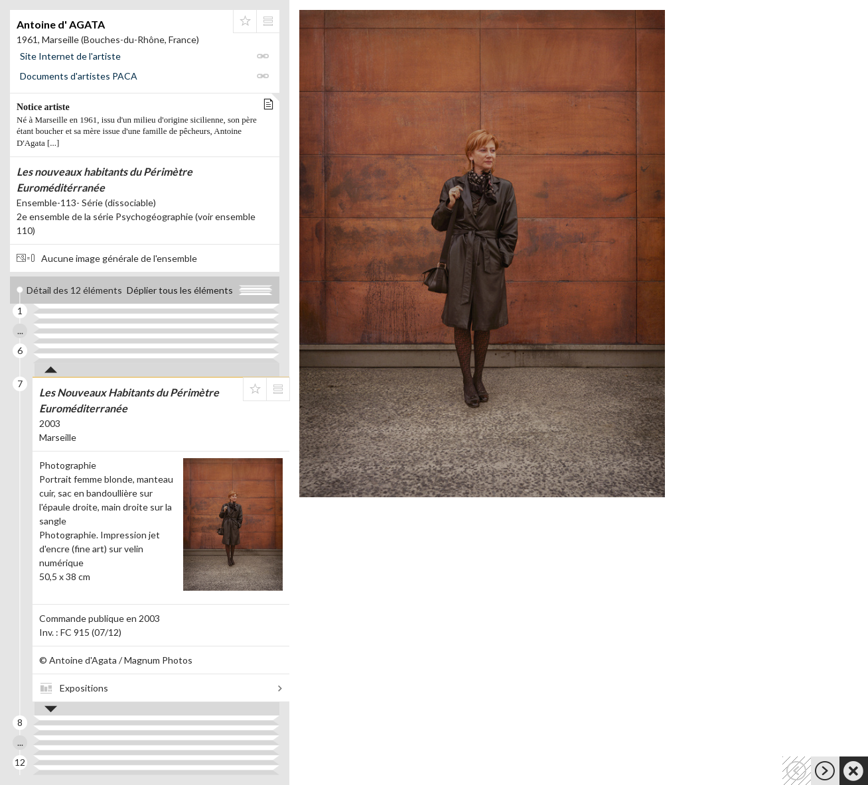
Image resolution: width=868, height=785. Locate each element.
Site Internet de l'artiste (70, 56)
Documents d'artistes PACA (78, 76)
